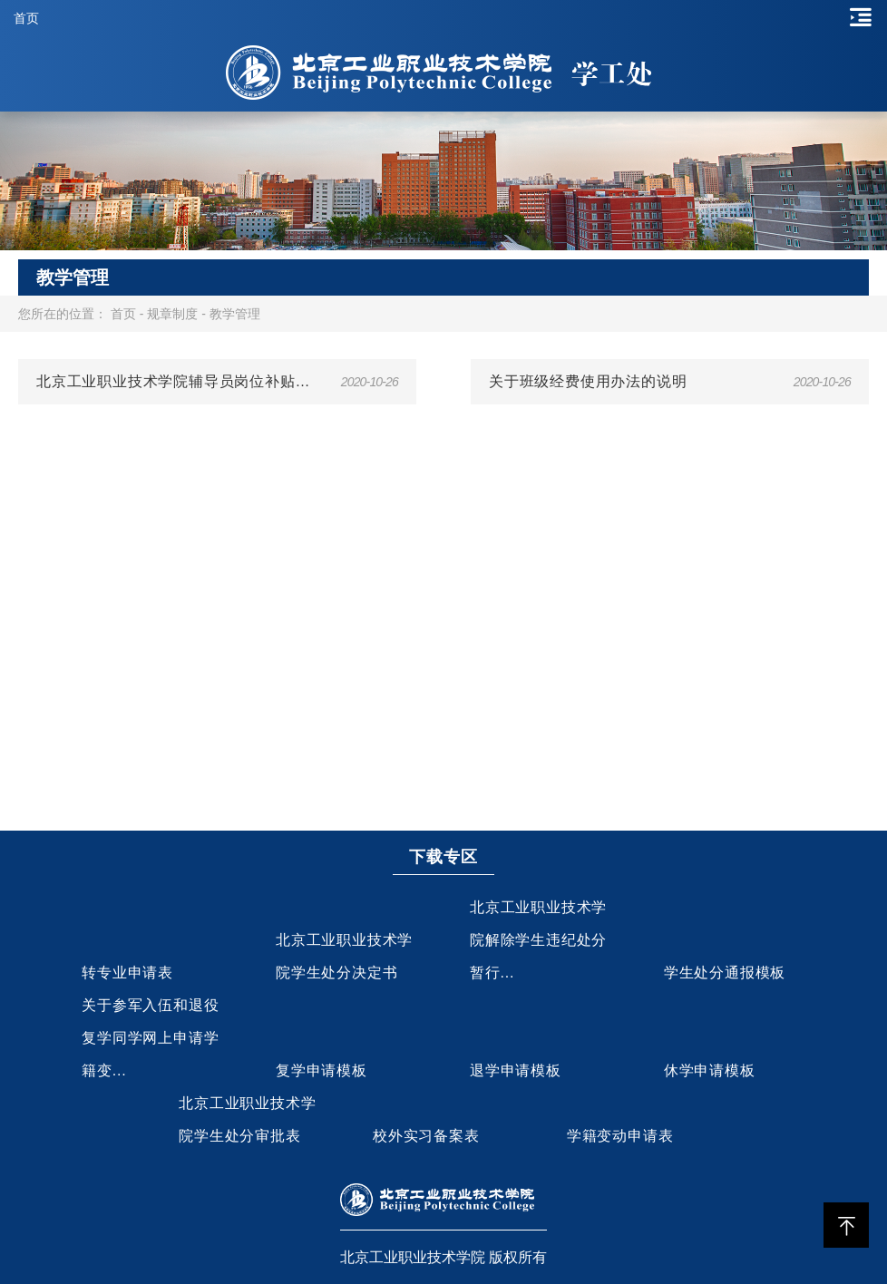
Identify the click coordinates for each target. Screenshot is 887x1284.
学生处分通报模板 (724, 972)
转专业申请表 (127, 972)
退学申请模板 (515, 1070)
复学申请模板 (321, 1070)
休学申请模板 (709, 1070)
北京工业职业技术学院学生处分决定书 (344, 956)
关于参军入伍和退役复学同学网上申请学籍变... (150, 1037)
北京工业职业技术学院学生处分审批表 (247, 1119)
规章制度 (172, 313)
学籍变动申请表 (620, 1135)
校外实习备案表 (426, 1135)
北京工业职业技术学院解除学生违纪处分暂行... (538, 940)
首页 (26, 18)
